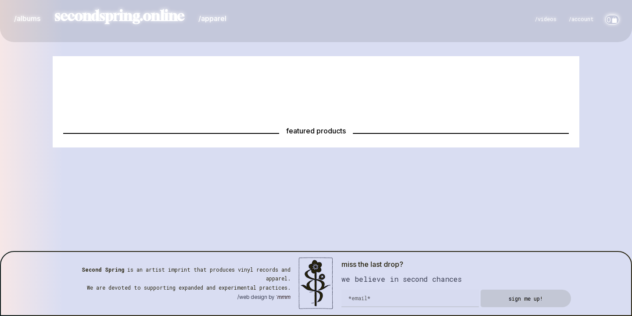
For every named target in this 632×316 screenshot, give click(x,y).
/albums (27, 18)
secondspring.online (119, 15)
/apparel (212, 18)
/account (581, 18)
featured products (316, 130)
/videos (546, 18)
